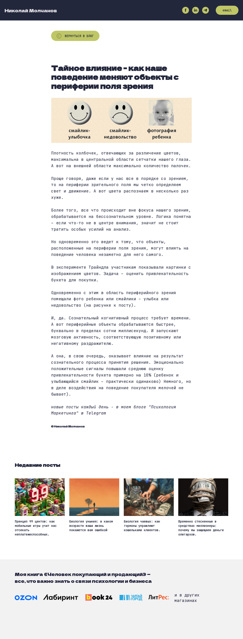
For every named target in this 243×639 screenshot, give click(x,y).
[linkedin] (195, 10)
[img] (26, 597)
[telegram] (205, 10)
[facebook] (185, 10)
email (227, 10)
